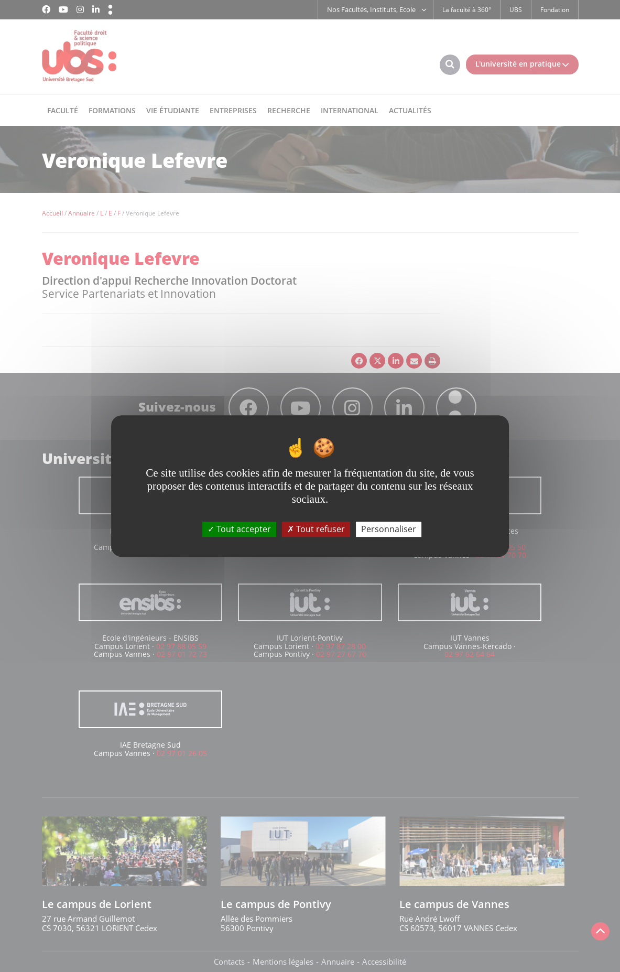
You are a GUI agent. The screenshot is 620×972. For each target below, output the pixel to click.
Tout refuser (316, 529)
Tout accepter (239, 529)
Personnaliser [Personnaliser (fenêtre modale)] (388, 529)
